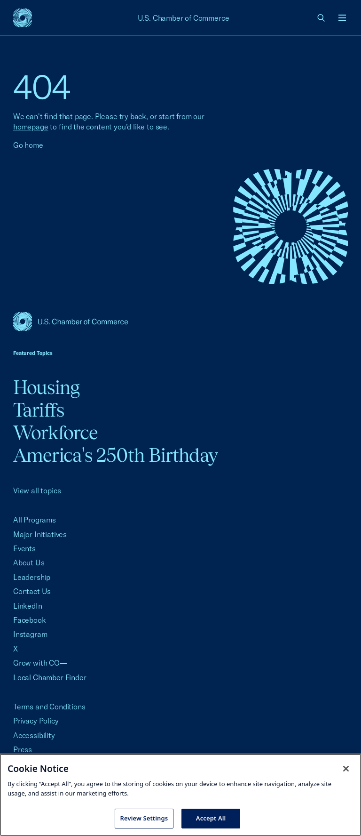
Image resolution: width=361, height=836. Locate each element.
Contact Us (32, 591)
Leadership (31, 577)
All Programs (34, 519)
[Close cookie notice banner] (346, 768)
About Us (29, 562)
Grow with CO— (40, 662)
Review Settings (144, 818)
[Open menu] (342, 18)
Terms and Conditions (49, 706)
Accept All (211, 818)
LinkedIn (27, 606)
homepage (30, 126)
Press (22, 749)
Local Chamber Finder (49, 677)
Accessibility (34, 735)
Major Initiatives (40, 534)
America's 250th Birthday (115, 455)
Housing (46, 387)
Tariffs (38, 410)
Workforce (55, 432)
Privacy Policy (36, 720)
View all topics (37, 490)
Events (24, 548)
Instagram (30, 634)
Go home (28, 145)
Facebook (29, 620)
